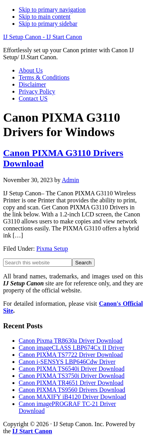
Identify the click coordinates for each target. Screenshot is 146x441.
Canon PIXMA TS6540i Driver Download (72, 368)
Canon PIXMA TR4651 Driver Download (71, 382)
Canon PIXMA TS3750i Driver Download (72, 375)
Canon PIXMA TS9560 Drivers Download (72, 389)
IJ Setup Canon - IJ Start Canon (42, 37)
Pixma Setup (52, 248)
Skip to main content (44, 16)
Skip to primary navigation (52, 9)
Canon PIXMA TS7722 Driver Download (71, 354)
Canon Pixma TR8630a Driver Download (70, 340)
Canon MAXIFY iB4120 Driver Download (72, 396)
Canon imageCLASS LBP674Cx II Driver (71, 347)
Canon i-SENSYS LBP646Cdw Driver (67, 361)
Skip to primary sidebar (48, 23)
